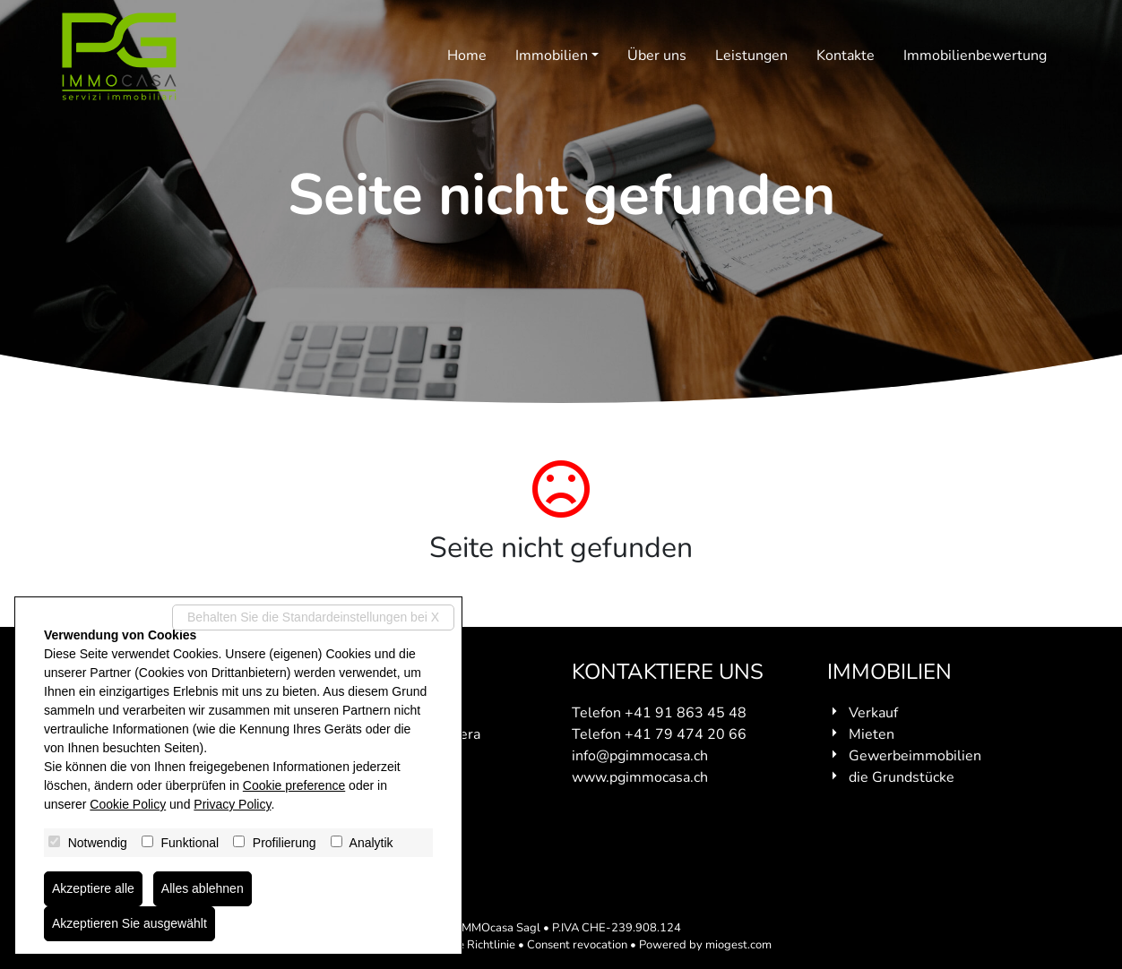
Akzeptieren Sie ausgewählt (129, 923)
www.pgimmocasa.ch (640, 777)
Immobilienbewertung (975, 55)
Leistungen (751, 55)
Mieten (871, 734)
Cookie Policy (128, 804)
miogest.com (738, 945)
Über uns (656, 55)
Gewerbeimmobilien (915, 756)
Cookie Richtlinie (471, 945)
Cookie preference (294, 785)
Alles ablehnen (202, 888)
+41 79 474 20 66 (686, 734)
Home (467, 55)
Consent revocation (577, 945)
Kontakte (845, 55)
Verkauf (873, 713)
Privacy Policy (232, 804)
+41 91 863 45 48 (686, 713)
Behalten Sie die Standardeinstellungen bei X (313, 617)
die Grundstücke (901, 777)
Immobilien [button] (551, 55)
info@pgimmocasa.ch (640, 756)
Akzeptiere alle (93, 888)
